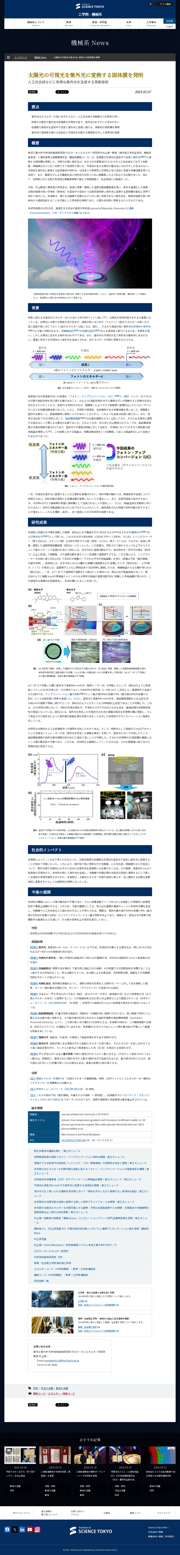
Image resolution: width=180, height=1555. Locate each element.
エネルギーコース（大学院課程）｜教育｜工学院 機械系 (65, 1269)
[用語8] (34, 1043)
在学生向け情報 (155, 1531)
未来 (128, 23)
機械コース (39, 1393)
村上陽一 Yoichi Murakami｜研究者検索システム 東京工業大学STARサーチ (75, 1245)
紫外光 (140, 157)
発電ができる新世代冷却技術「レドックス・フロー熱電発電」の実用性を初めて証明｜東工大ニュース (90, 1163)
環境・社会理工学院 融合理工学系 (52, 1263)
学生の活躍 (47, 1388)
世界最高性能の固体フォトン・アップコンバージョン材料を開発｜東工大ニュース (79, 1157)
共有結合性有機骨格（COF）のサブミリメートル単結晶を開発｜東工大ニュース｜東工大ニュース (87, 1179)
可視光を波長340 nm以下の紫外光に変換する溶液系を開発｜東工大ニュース (76, 1185)
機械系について (36, 23)
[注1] (33, 1078)
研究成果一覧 (41, 1281)
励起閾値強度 (75, 418)
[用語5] (34, 994)
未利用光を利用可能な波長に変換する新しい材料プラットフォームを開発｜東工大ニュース (84, 1201)
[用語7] (34, 1037)
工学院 (81, 1300)
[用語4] (34, 983)
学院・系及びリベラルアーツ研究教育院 (97, 1304)
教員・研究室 (99, 23)
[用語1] (34, 947)
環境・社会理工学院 (87, 1326)
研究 (35, 1388)
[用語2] (34, 957)
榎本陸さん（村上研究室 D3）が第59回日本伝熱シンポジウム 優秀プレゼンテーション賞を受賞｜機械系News (91, 1231)
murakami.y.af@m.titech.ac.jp (61, 1360)
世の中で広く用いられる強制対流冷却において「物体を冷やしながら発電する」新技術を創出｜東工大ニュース (91, 1193)
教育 (69, 23)
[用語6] (34, 1013)
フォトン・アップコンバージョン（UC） (95, 396)
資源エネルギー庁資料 (50, 1078)
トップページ (9, 23)
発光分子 (41, 536)
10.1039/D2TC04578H (75, 1140)
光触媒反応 (70, 331)
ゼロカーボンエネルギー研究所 (51, 1251)
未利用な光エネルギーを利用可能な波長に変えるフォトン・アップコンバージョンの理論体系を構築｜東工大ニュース (91, 1171)
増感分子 (139, 532)
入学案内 (151, 23)
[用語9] (34, 1054)
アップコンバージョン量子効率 (65, 694)
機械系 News (40, 57)
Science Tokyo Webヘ (158, 1527)
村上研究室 (40, 1239)
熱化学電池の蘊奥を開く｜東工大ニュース (57, 1151)
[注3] (33, 1095)
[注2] (33, 1089)
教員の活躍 (62, 1388)
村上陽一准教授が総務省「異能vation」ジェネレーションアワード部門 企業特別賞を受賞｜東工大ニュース (90, 1220)
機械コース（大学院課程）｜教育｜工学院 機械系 (61, 1275)
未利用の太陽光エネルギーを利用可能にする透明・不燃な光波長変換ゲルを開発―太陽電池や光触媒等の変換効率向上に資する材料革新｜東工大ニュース (91, 1210)
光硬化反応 (91, 331)
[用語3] (34, 968)
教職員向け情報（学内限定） (161, 1536)
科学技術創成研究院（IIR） (49, 1257)
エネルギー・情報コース (61, 1393)
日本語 (169, 20)
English (169, 26)
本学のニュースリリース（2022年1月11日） (62, 1089)
